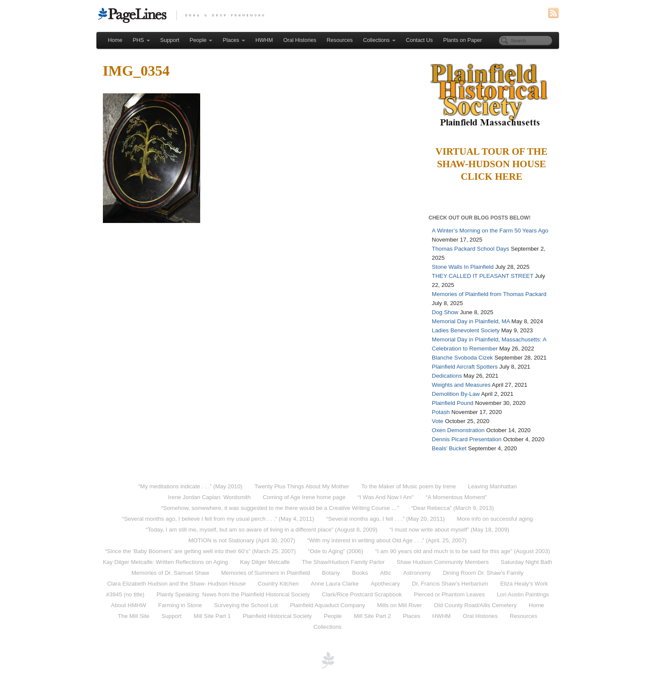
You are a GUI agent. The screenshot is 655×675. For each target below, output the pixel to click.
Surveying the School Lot (246, 605)
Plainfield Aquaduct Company (327, 605)
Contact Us (419, 40)
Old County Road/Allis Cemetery (475, 605)
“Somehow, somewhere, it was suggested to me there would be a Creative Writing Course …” (280, 508)
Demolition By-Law (456, 394)
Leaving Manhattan (492, 486)
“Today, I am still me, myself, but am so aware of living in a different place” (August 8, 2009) (261, 529)
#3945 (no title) (125, 594)
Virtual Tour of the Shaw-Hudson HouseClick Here (491, 164)
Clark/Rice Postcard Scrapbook (362, 594)
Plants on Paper (462, 40)
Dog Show (445, 312)
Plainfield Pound (452, 403)
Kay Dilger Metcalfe (265, 562)
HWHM (264, 40)
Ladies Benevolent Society (466, 330)
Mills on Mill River (399, 605)
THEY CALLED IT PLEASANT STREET (483, 276)
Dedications (447, 376)
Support (169, 40)
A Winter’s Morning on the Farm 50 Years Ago (490, 230)
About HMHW (128, 605)
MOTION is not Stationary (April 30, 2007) (242, 540)
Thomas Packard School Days (470, 248)
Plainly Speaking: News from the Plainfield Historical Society (233, 594)
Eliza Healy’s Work (524, 583)
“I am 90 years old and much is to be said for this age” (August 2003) (462, 551)
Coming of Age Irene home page (304, 497)
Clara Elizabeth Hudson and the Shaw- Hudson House (176, 583)
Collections (379, 40)
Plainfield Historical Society (277, 616)
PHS (141, 40)
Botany (331, 573)
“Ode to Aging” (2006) (335, 551)
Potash (441, 412)
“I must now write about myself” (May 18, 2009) (449, 529)
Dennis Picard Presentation (467, 439)
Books (360, 573)
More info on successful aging (495, 519)
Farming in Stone (180, 605)
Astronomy (417, 573)
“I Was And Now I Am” (386, 497)
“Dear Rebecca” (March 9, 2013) (452, 508)
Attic (385, 573)
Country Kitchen (278, 583)
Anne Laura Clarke (335, 583)
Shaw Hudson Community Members (443, 562)
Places (234, 40)
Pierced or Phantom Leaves (449, 594)
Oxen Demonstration (458, 430)
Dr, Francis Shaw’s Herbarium (450, 583)
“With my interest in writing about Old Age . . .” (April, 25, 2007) (386, 540)
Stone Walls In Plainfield (463, 267)
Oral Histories (299, 40)
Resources (340, 40)
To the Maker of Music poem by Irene (408, 486)
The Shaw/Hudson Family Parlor (343, 562)
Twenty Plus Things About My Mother (301, 486)
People (201, 40)
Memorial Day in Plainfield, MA (471, 321)
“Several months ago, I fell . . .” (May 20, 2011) (385, 519)
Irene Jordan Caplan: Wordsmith (209, 497)
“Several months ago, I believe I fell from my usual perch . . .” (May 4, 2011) (218, 519)
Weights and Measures (461, 385)
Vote (438, 421)
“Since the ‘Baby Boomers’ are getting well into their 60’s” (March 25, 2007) (200, 551)
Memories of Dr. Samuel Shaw (170, 573)
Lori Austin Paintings (523, 594)
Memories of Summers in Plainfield (265, 573)
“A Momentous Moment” (456, 497)
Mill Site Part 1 (212, 616)
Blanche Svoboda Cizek (462, 357)
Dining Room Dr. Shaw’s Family (483, 573)
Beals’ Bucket (449, 448)
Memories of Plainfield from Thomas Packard (489, 294)
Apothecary (385, 583)
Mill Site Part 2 (372, 616)
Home (115, 40)
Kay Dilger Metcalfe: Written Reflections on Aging (165, 562)
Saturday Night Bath (526, 562)
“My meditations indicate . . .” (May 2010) (190, 486)
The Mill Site (133, 616)
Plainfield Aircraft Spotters (465, 366)
